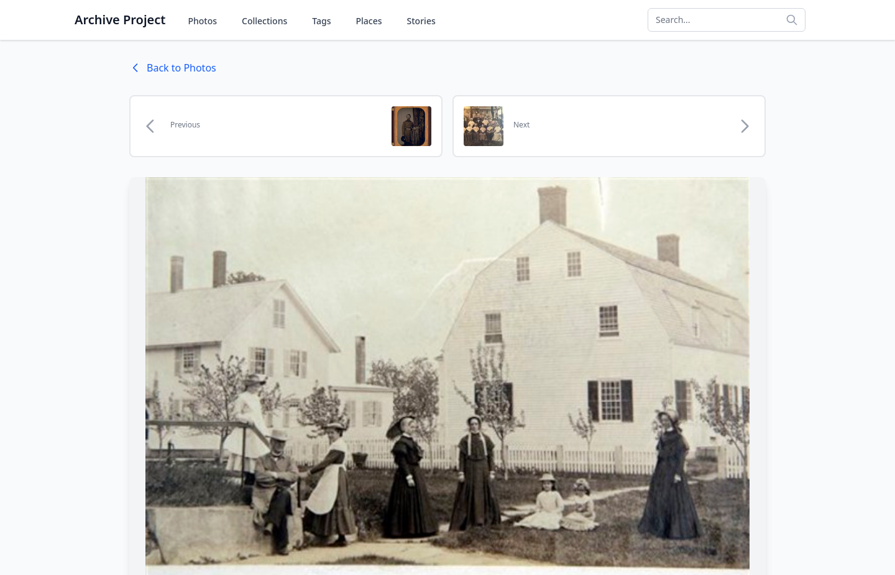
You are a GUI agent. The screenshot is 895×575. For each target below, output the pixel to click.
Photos (202, 21)
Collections (264, 21)
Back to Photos (172, 68)
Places (369, 21)
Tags (321, 21)
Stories (421, 21)
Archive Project (120, 19)
